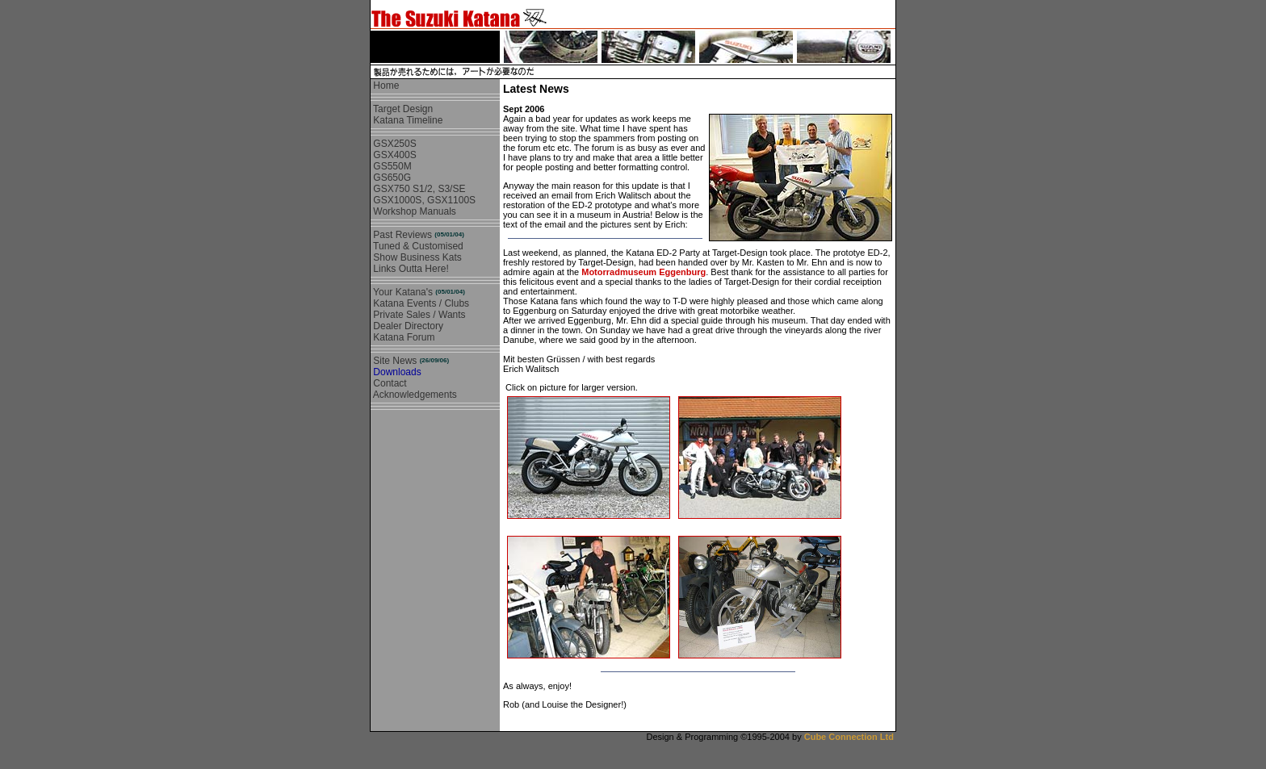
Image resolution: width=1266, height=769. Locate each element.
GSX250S (394, 143)
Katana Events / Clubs (420, 303)
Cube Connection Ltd (849, 737)
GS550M (391, 166)
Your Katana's (418, 292)
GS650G (391, 177)
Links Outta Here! (410, 268)
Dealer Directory (407, 326)
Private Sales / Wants (418, 314)
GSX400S (394, 155)
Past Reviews (417, 234)
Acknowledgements (414, 394)
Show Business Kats (416, 257)
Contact (389, 383)
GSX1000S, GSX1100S (423, 200)
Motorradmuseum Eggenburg (643, 272)
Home (385, 85)
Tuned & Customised (417, 246)
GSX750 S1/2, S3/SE (418, 188)
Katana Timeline (406, 120)
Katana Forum (402, 337)
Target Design (402, 109)
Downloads (396, 372)
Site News (410, 360)
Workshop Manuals (413, 211)
